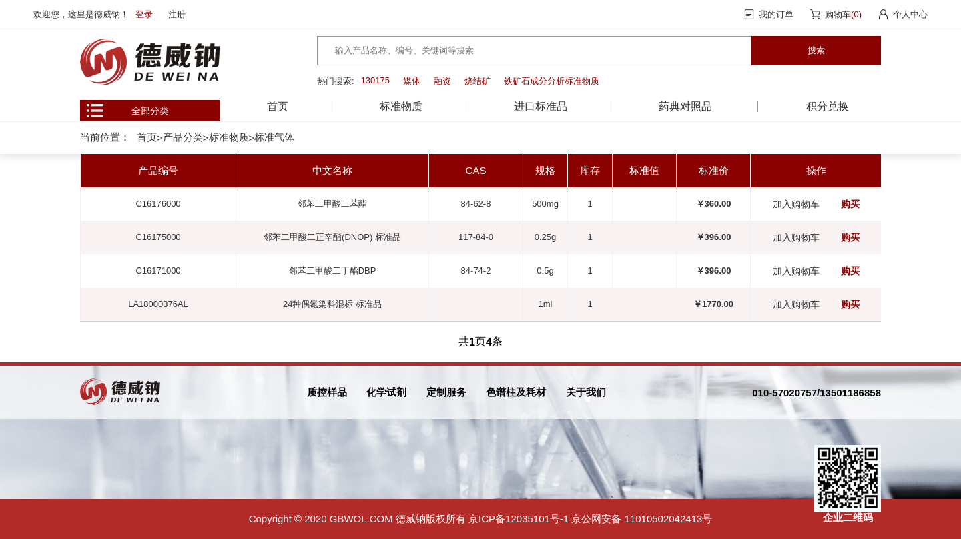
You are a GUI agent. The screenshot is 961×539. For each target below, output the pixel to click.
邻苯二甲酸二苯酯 (332, 204)
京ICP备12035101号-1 (518, 518)
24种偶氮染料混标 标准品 (332, 304)
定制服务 (446, 392)
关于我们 (586, 392)
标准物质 (229, 137)
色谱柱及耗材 (516, 392)
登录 (144, 14)
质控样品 (327, 392)
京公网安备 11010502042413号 (641, 518)
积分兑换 (827, 106)
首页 (277, 106)
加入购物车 (796, 204)
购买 (850, 204)
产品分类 (183, 137)
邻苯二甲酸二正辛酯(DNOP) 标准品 (332, 237)
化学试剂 (386, 392)
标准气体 (274, 137)
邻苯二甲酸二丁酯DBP (332, 270)
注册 (177, 14)
